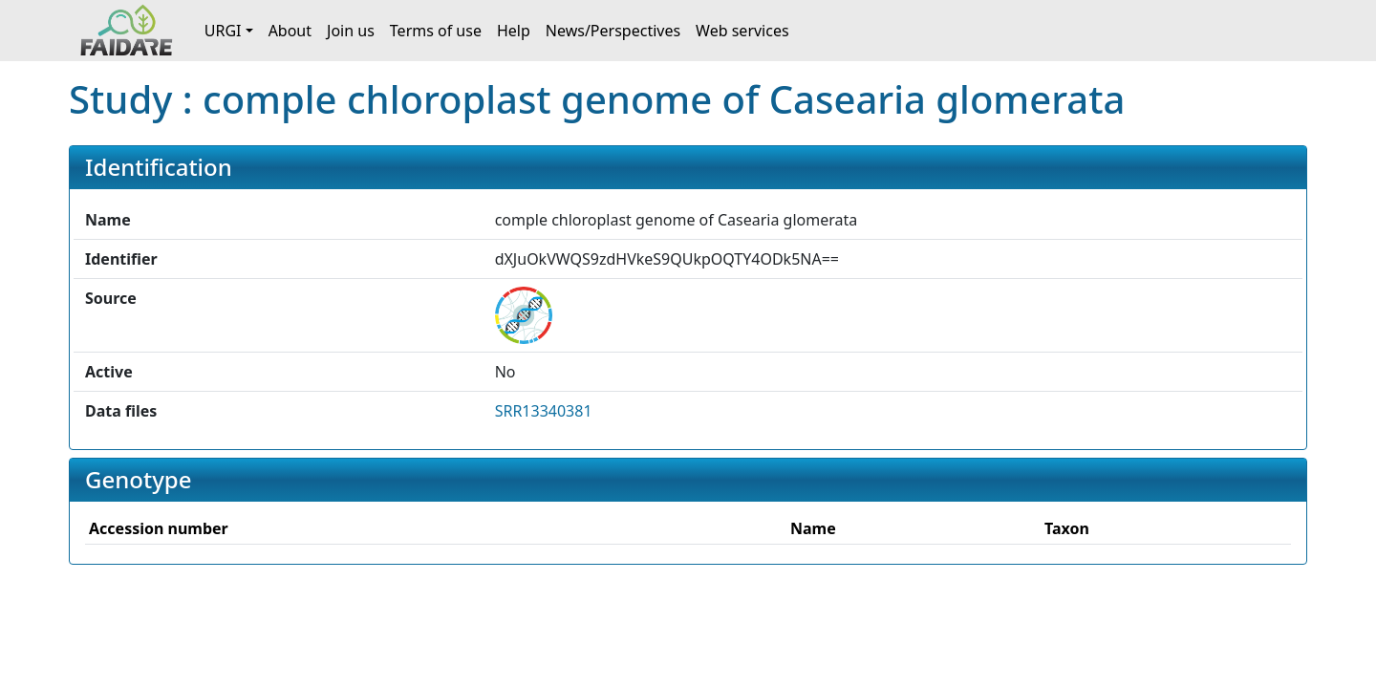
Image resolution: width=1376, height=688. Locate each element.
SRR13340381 (543, 410)
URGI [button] (223, 30)
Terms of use (436, 30)
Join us (351, 30)
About (290, 30)
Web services (742, 30)
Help (513, 30)
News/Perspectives (613, 30)
